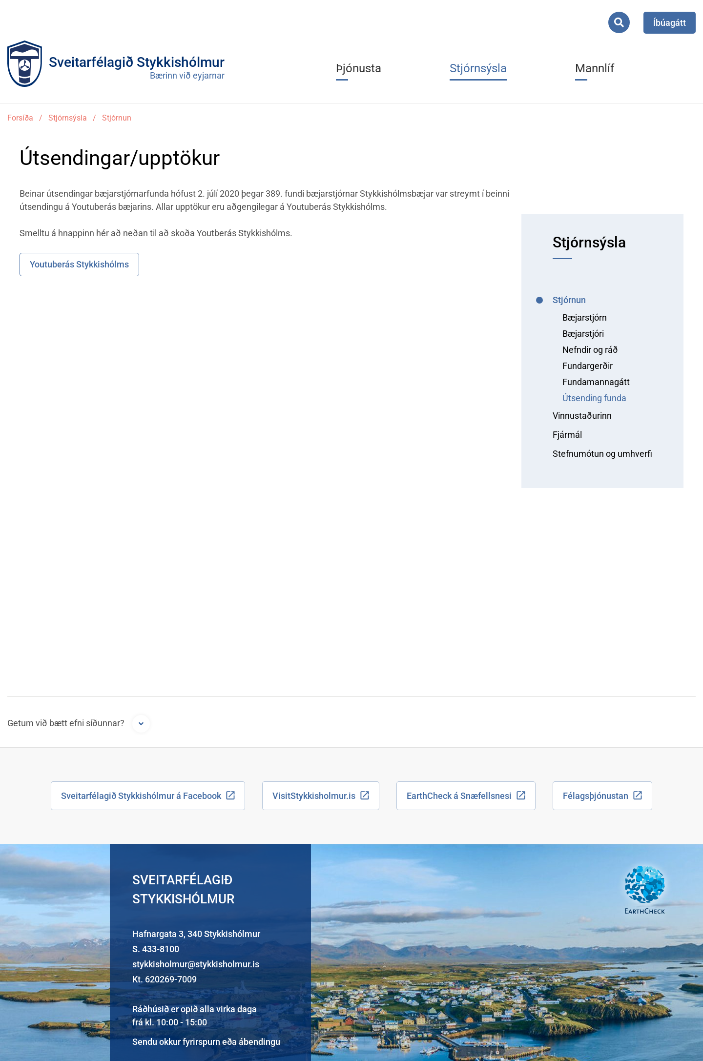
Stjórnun (116, 117)
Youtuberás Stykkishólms (79, 264)
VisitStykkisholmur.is (313, 796)
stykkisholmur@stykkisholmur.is (195, 964)
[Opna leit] (619, 22)
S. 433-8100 (155, 949)
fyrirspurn (201, 1042)
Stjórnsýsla (67, 117)
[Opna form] (141, 724)
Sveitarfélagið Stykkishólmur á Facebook (141, 796)
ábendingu (259, 1042)
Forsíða (20, 117)
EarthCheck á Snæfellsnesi (459, 796)
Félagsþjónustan (595, 796)
